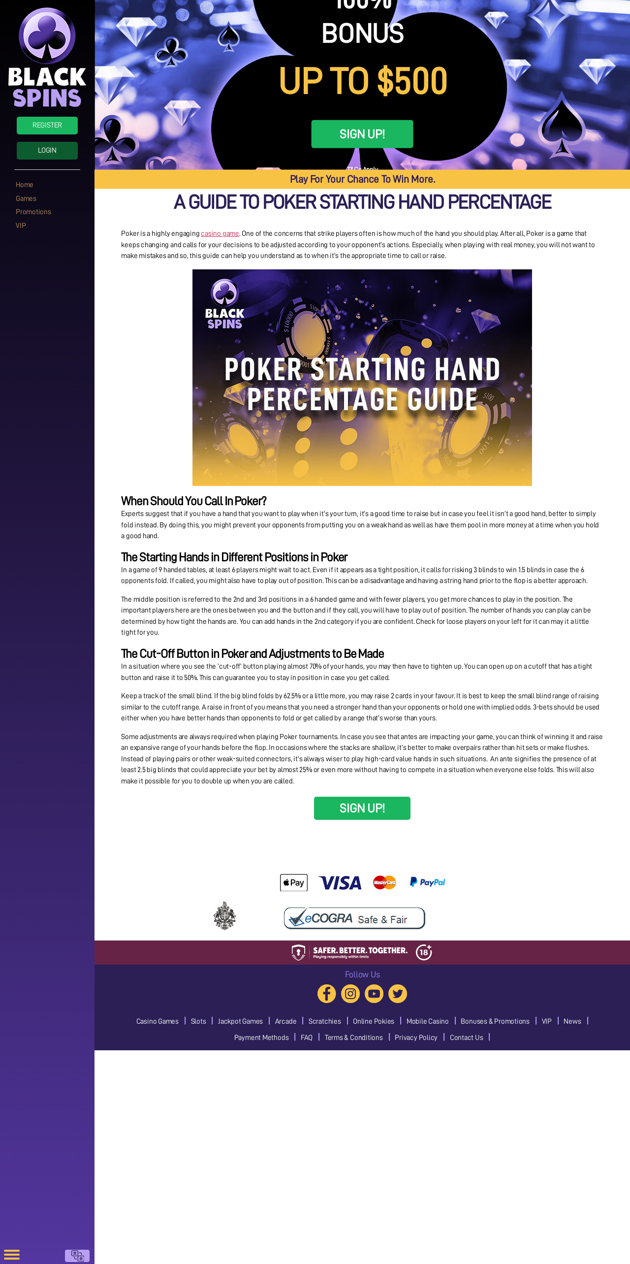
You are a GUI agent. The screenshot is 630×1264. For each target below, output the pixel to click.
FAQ (307, 1037)
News (572, 1021)
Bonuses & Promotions (495, 1021)
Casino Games (157, 1021)
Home (24, 185)
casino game (220, 233)
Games (26, 198)
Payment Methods (261, 1037)
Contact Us (466, 1037)
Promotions (33, 212)
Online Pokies (373, 1021)
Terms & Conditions (354, 1037)
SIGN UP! (362, 134)
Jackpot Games (240, 1021)
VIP (21, 225)
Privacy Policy (416, 1037)
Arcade (286, 1021)
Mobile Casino (428, 1021)
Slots (198, 1021)
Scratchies (325, 1021)
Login (47, 150)
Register (47, 125)
